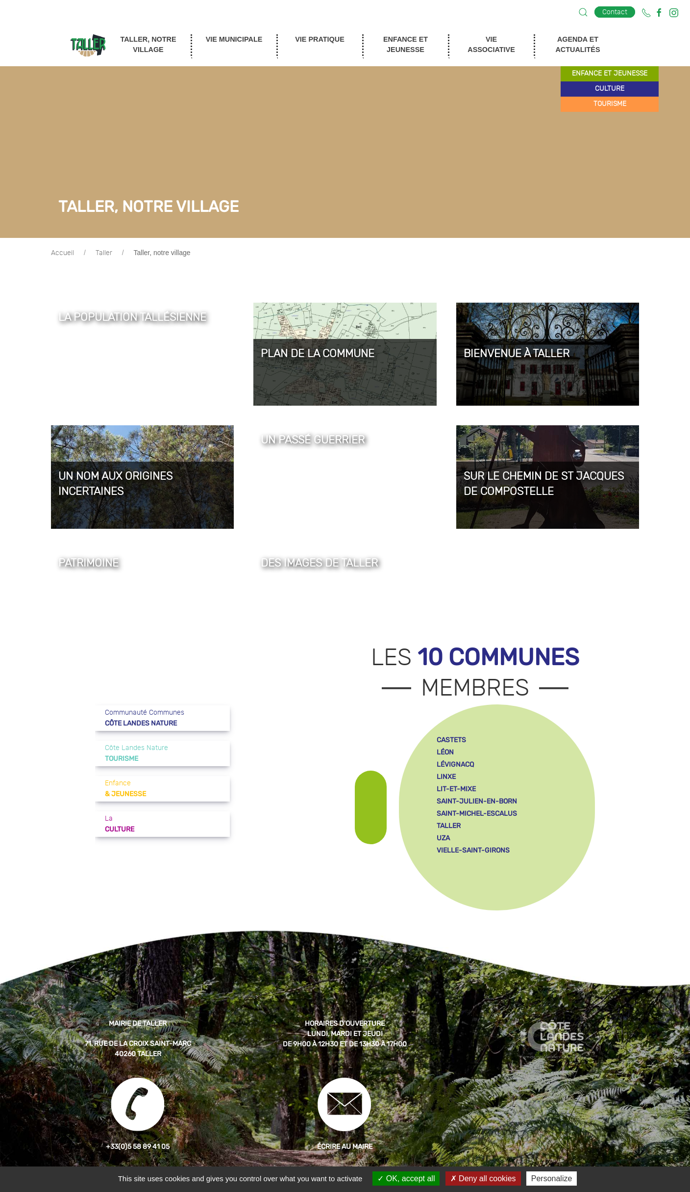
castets (451, 740)
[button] (583, 12)
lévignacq (455, 764)
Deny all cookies (483, 1178)
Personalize (551, 1178)
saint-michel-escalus (477, 813)
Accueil (62, 253)
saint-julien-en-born (477, 801)
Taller (104, 253)
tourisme (609, 104)
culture (609, 88)
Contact (614, 12)
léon (445, 752)
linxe (446, 777)
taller (449, 826)
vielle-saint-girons (473, 850)
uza (443, 838)
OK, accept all (406, 1178)
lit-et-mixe (456, 789)
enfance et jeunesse (609, 73)
